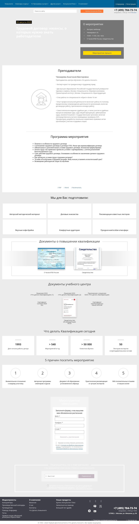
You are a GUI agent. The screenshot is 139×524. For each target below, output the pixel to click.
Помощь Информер (9, 510)
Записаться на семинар (65, 505)
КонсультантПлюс (69, 4)
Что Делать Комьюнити (38, 510)
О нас (31, 505)
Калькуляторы (7, 503)
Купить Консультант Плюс (65, 503)
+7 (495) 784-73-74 (125, 10)
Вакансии (32, 503)
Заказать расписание (69, 437)
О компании (83, 4)
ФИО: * (57, 416)
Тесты (4, 513)
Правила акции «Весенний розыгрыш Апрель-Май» (12, 516)
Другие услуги (55, 4)
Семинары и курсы (22, 4)
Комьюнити (9, 4)
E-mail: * (58, 429)
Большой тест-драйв (63, 508)
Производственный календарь (13, 505)
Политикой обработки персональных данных (69, 449)
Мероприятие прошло (102, 53)
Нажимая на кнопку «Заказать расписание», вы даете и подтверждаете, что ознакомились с (70, 446)
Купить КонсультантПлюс (93, 11)
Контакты (32, 508)
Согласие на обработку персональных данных (70, 486)
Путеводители (7, 508)
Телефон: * (59, 422)
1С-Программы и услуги (39, 4)
